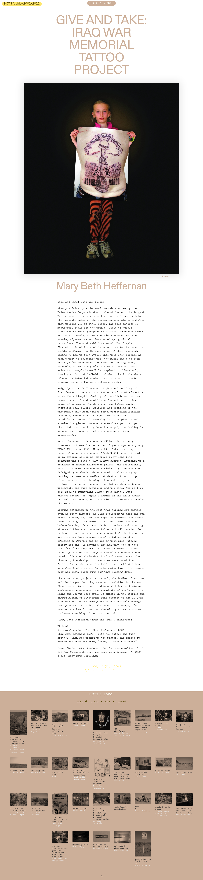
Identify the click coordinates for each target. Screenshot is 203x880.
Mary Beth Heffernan (101, 287)
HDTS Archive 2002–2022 (22, 3)
